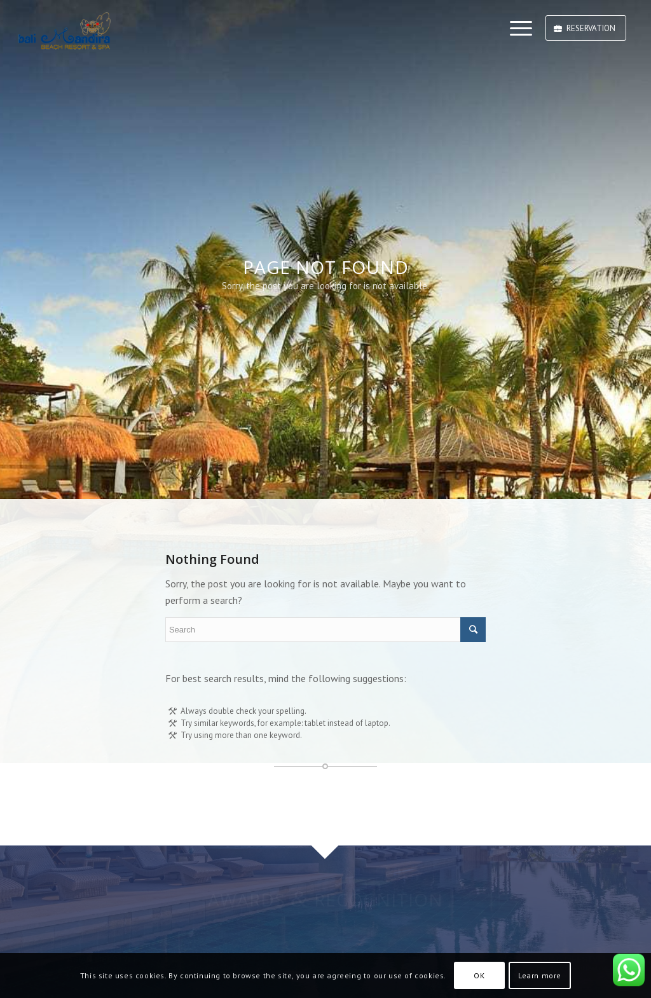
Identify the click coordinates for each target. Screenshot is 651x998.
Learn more (539, 975)
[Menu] (517, 28)
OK (479, 975)
